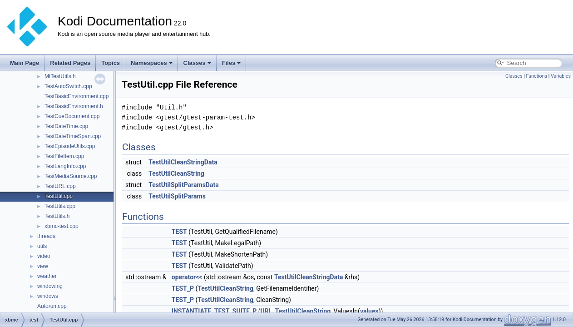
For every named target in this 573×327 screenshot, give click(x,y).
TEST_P (183, 288)
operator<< (187, 277)
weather (47, 276)
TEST (179, 231)
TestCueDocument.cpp (71, 116)
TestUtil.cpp (58, 196)
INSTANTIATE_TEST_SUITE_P (214, 311)
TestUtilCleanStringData (182, 162)
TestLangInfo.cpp (65, 166)
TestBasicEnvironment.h (73, 106)
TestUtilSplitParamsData (183, 184)
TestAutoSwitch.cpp (68, 86)
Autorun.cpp (52, 306)
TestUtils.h (56, 216)
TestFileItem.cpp (64, 156)
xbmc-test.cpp (61, 226)
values (369, 311)
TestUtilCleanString (176, 173)
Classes (197, 62)
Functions (536, 76)
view (42, 266)
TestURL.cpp (60, 186)
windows (47, 296)
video (43, 256)
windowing (50, 286)
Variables (561, 76)
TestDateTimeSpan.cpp (72, 136)
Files (231, 62)
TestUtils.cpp (59, 206)
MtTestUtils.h (60, 76)
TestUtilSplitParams (177, 196)
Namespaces (152, 62)
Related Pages (70, 62)
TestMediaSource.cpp (70, 176)
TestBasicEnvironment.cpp (76, 96)
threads (46, 236)
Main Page (24, 62)
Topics (110, 62)
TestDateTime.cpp (66, 126)
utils (42, 246)
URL (266, 311)
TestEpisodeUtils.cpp (69, 146)
